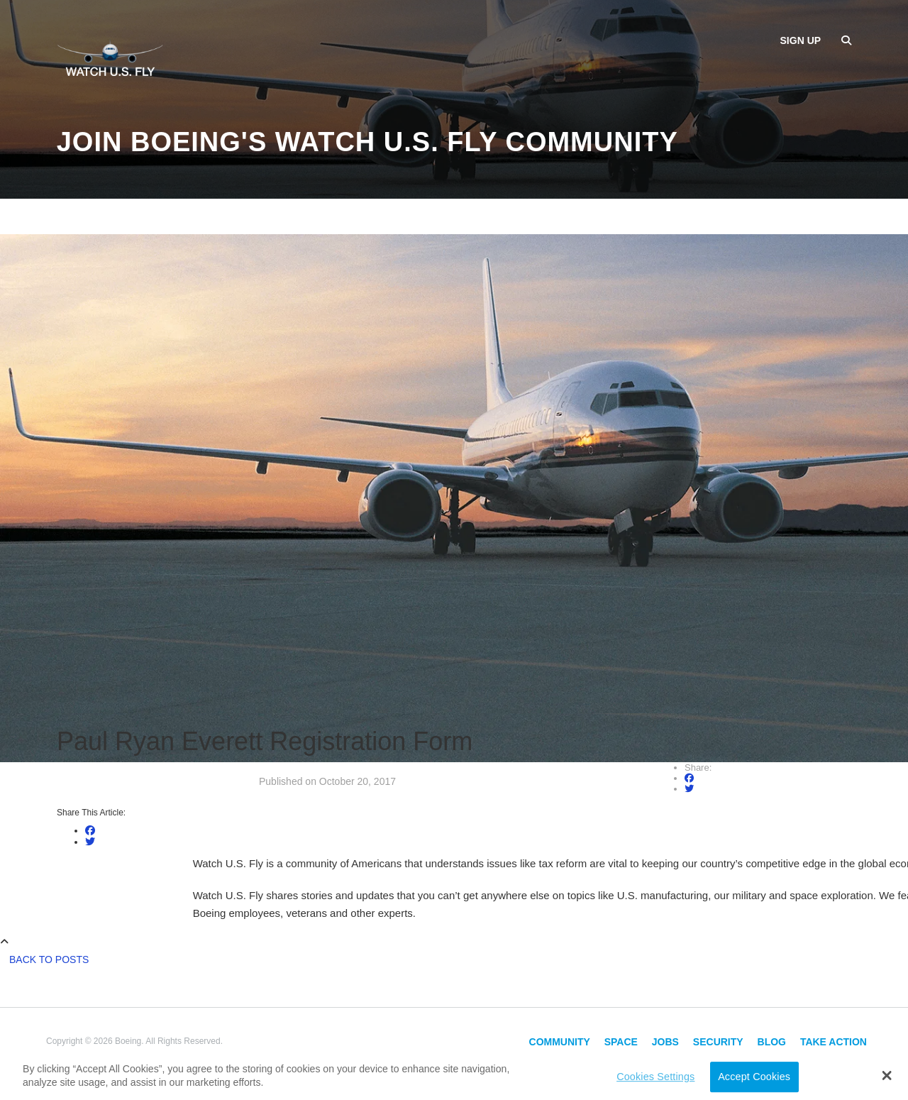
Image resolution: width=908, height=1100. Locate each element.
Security (718, 1041)
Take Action (833, 1041)
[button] (887, 1075)
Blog (772, 1041)
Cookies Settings (655, 1076)
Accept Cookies (754, 1076)
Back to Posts (49, 959)
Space (621, 1041)
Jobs (665, 1041)
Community (559, 1041)
